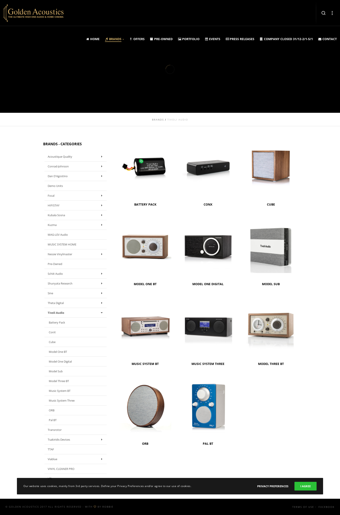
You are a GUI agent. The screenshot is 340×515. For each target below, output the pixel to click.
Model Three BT (59, 381)
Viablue (76, 459)
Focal (76, 195)
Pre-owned (55, 264)
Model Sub (56, 371)
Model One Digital (60, 361)
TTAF (51, 449)
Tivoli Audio (76, 312)
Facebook (327, 506)
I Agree (305, 486)
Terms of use (303, 506)
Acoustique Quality (76, 156)
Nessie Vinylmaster (76, 254)
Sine (76, 293)
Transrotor (55, 430)
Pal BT (53, 420)
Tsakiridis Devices (76, 439)
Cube (52, 342)
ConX (52, 332)
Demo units (55, 186)
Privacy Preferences (272, 486)
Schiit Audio (76, 273)
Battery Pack (57, 322)
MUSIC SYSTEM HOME (62, 244)
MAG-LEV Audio (58, 235)
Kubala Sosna (76, 215)
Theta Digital (76, 303)
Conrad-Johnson (76, 166)
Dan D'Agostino (76, 176)
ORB (51, 410)
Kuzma (76, 224)
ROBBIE (107, 506)
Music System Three (62, 400)
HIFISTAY (76, 205)
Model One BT (58, 352)
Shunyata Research (76, 283)
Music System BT (59, 391)
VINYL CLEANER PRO (61, 469)
